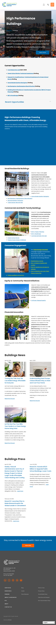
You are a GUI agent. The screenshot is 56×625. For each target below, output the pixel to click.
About (6, 603)
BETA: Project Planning (37, 232)
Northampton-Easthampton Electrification (21, 86)
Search (48, 4)
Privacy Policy (41, 591)
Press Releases (25, 594)
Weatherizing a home (37, 261)
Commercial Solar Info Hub (39, 236)
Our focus (8, 587)
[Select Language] (49, 622)
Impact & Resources (11, 597)
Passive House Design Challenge (17, 240)
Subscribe (28, 545)
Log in (44, 5)
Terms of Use (41, 587)
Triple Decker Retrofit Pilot (15, 202)
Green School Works (13, 238)
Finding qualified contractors (16, 275)
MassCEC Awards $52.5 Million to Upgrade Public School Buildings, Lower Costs (40, 469)
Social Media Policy (43, 594)
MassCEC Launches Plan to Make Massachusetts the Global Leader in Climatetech (15, 503)
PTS (6, 600)
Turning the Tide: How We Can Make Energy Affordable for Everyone (15, 380)
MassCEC (9, 30)
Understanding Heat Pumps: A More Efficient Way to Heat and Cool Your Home (40, 380)
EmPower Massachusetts (38, 300)
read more (20, 491)
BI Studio (9, 619)
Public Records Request (43, 597)
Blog (22, 587)
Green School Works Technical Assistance (20, 73)
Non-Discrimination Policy (44, 600)
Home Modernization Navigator (17, 83)
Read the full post (10, 398)
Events (22, 591)
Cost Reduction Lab (14, 70)
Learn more (42, 52)
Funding (7, 594)
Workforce (8, 591)
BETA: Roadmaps (13, 95)
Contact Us (8, 607)
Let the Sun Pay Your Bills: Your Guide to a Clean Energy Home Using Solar (15, 426)
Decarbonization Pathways (15, 200)
